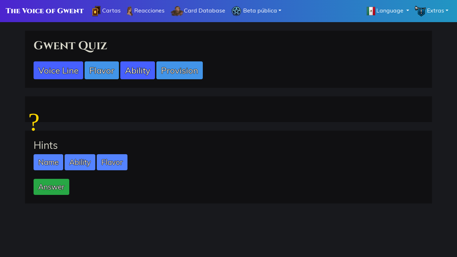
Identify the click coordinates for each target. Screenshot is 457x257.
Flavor (101, 70)
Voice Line (58, 70)
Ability (137, 70)
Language (385, 11)
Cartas (106, 11)
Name (48, 162)
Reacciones (145, 11)
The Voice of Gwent (45, 11)
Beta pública (254, 11)
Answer (51, 186)
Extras (429, 11)
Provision (179, 70)
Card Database (197, 11)
